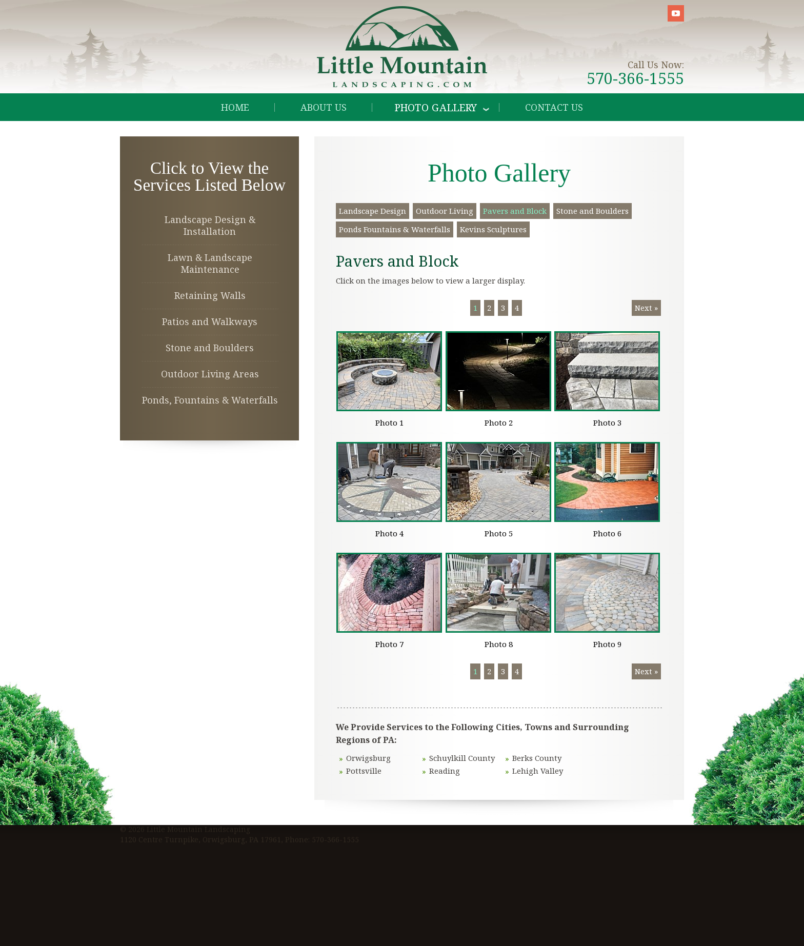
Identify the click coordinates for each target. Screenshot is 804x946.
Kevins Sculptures (493, 229)
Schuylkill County (462, 758)
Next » (646, 308)
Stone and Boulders (210, 347)
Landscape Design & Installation (210, 225)
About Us (323, 107)
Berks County (536, 758)
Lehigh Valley (537, 771)
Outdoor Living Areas (210, 374)
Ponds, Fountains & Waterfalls (210, 400)
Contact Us (554, 107)
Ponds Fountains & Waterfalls (394, 229)
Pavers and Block (515, 211)
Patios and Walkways (209, 321)
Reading (444, 771)
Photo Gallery (436, 107)
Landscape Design (372, 211)
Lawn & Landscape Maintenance (210, 263)
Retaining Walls (210, 295)
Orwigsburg (368, 758)
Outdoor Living (444, 211)
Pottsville (363, 771)
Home (235, 107)
